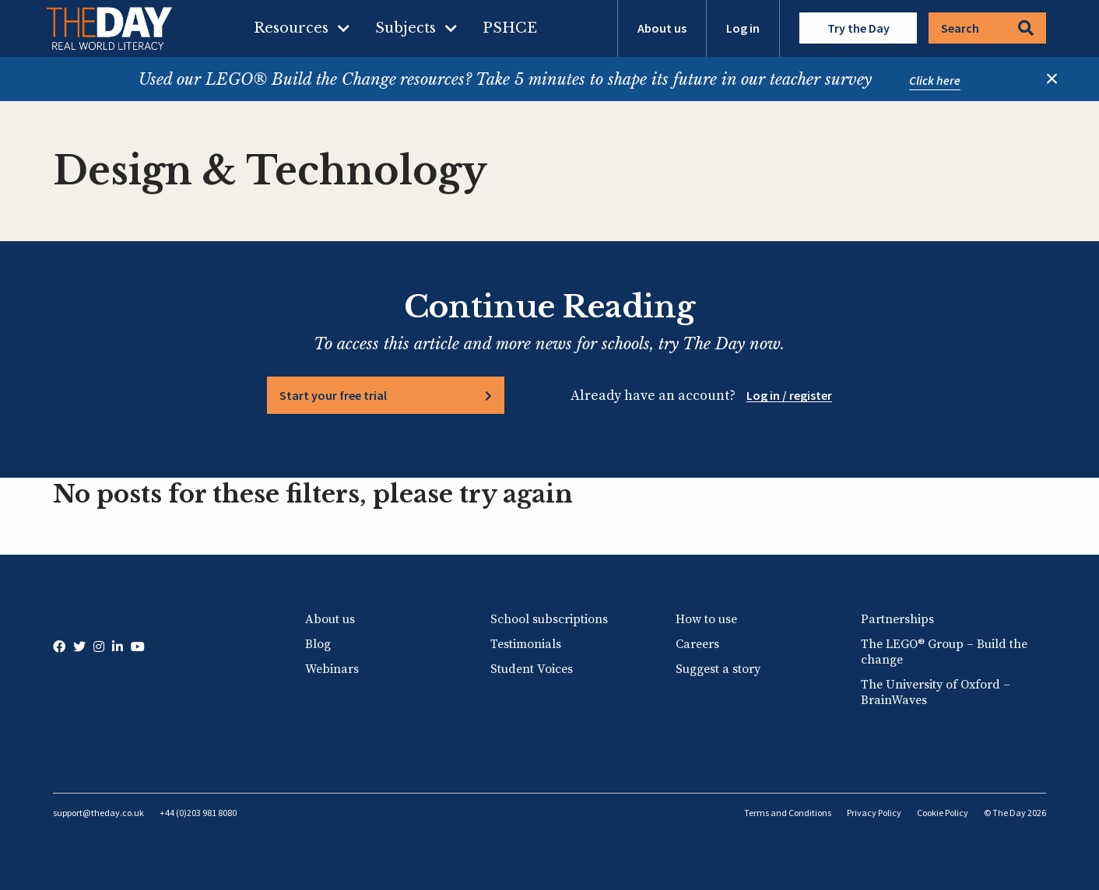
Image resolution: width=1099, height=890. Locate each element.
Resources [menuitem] (291, 28)
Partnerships (897, 619)
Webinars (332, 669)
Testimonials (525, 644)
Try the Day (858, 28)
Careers (697, 644)
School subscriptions (549, 619)
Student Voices (531, 669)
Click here (934, 80)
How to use (706, 619)
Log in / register (789, 395)
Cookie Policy (942, 812)
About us (661, 28)
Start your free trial (333, 395)
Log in (743, 28)
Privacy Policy (874, 812)
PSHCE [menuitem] (510, 28)
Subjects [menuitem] (405, 28)
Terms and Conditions (787, 812)
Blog (318, 644)
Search (987, 28)
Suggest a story (718, 669)
